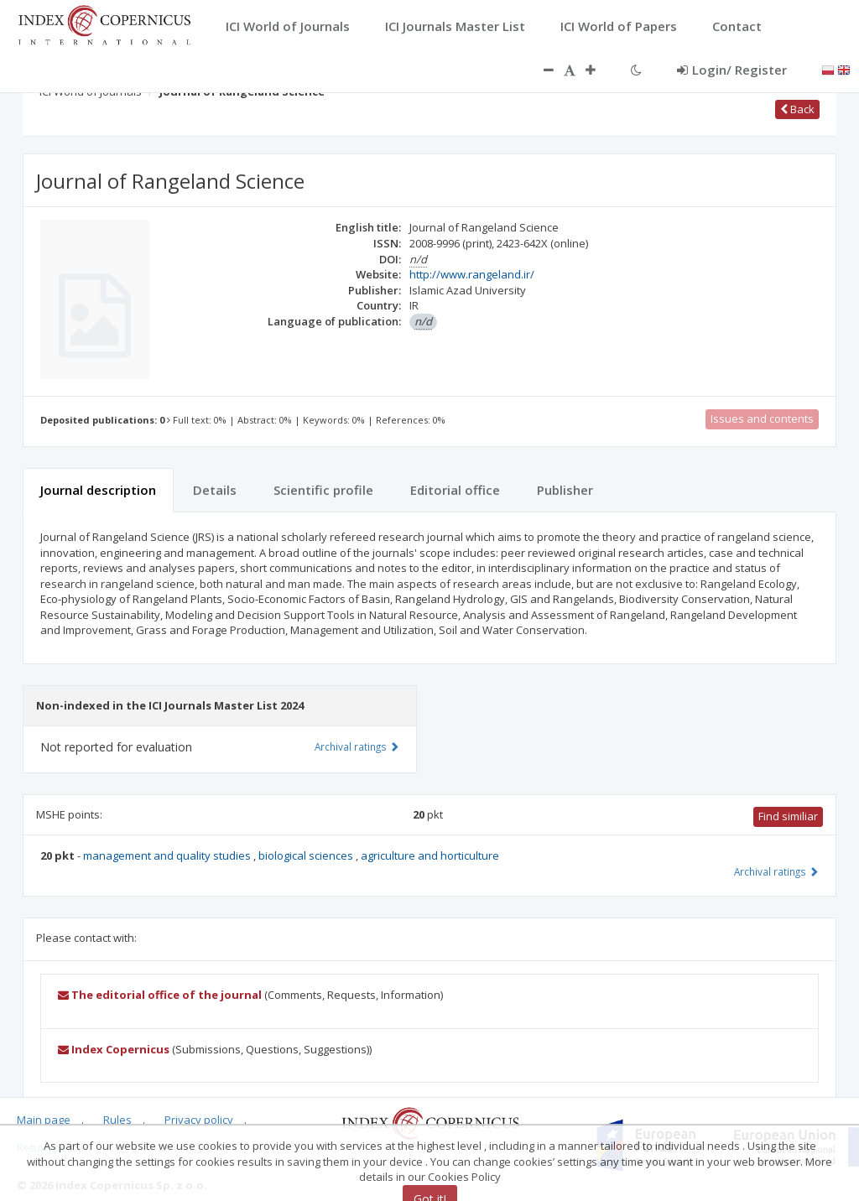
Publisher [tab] (565, 489)
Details (215, 489)
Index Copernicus (113, 1049)
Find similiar (788, 816)
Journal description (98, 489)
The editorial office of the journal (160, 994)
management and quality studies (168, 855)
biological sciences (307, 855)
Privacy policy (198, 1119)
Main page (43, 1119)
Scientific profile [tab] (323, 489)
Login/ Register (732, 69)
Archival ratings (776, 871)
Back (797, 109)
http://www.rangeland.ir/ (471, 274)
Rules (117, 1119)
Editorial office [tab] (455, 489)
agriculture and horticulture (430, 855)
